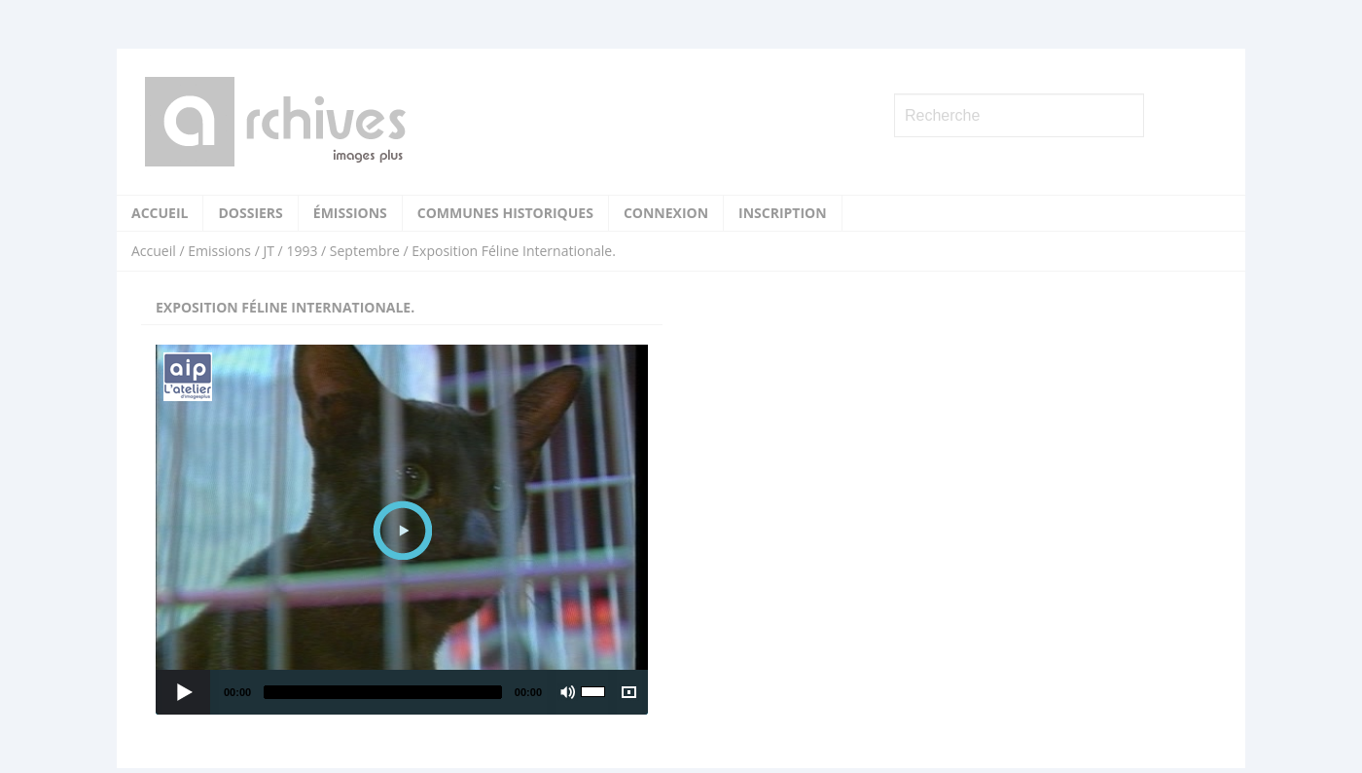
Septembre (365, 250)
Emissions (219, 250)
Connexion (666, 212)
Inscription (782, 212)
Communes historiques (505, 212)
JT (268, 250)
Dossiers (250, 212)
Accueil (159, 212)
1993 (301, 250)
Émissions (350, 212)
